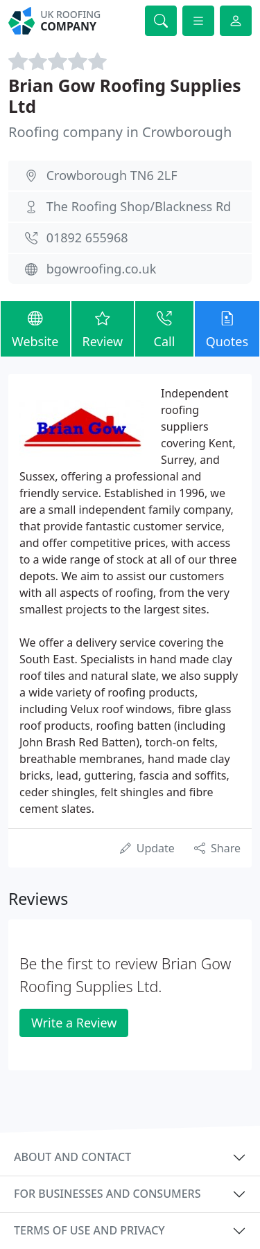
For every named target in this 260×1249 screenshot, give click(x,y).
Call (164, 328)
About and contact (72, 1157)
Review (103, 328)
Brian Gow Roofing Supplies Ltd (124, 95)
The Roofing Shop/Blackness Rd (138, 206)
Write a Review (73, 1022)
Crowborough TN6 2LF (111, 175)
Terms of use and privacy (89, 1230)
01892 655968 (87, 237)
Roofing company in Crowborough (120, 132)
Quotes (227, 328)
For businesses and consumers (107, 1193)
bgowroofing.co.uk (101, 268)
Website (35, 328)
